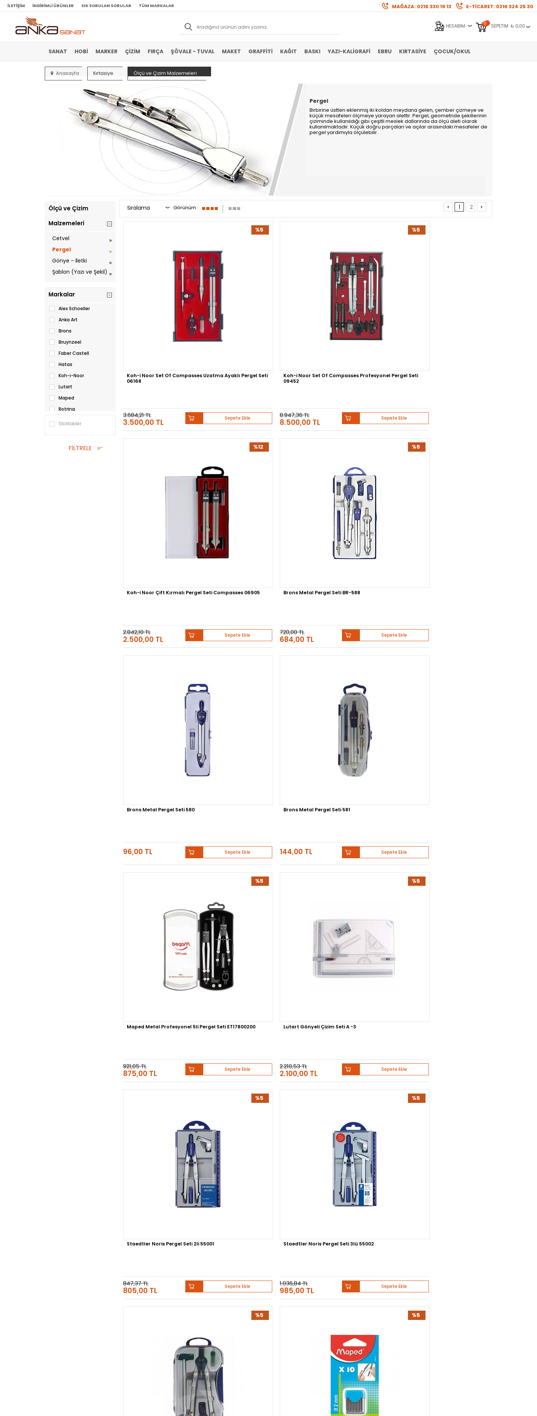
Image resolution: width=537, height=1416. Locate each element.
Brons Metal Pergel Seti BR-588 (446, 316)
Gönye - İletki (69, 260)
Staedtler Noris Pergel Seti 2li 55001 (163, 604)
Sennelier (356, 1185)
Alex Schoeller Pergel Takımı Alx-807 (447, 1034)
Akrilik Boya (60, 1263)
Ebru (385, 51)
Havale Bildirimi (215, 1275)
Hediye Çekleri (287, 1286)
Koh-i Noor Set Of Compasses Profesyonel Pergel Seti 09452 (254, 319)
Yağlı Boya (60, 1275)
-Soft (227, 1406)
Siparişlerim (211, 1286)
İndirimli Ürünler (53, 6)
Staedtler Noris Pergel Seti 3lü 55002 (257, 604)
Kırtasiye (412, 51)
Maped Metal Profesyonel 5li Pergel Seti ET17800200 (354, 460)
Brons (60, 331)
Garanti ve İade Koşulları (149, 1275)
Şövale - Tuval (192, 51)
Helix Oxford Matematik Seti (259, 744)
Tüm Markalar (156, 6)
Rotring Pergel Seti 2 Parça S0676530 (257, 891)
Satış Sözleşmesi (141, 1263)
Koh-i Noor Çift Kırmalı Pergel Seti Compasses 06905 (347, 319)
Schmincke (455, 1179)
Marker (106, 51)
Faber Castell (68, 353)
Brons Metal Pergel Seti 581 (257, 457)
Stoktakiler (64, 424)
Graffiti (260, 51)
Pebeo (383, 1185)
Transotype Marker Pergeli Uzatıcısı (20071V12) (445, 747)
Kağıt (288, 51)
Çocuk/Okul (452, 51)
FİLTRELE (80, 448)
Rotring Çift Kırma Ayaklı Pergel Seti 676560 (348, 891)
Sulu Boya (59, 1252)
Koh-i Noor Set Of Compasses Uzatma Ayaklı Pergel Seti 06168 (163, 319)
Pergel (61, 249)
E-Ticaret (246, 1406)
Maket (231, 51)
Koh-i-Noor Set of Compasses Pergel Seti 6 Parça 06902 (161, 1036)
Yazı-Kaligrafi (349, 51)
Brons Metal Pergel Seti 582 (352, 601)
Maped (61, 398)
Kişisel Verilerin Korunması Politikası (152, 1288)
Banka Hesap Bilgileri (146, 1252)
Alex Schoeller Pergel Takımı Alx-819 (353, 1034)
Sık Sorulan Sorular (106, 6)
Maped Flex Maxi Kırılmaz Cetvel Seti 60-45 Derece (443, 891)
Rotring (61, 409)
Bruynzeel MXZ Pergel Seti (350, 744)
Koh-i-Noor (66, 375)
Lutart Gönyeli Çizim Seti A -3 (445, 460)
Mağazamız (285, 1263)
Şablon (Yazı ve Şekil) (79, 272)
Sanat (57, 51)
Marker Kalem (63, 1286)
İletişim (16, 6)
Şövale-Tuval (63, 1297)
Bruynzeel (64, 342)
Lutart (60, 387)
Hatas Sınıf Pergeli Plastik (256, 1031)
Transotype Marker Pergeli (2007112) (163, 891)
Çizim (132, 51)
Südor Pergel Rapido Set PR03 (160, 747)
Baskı (312, 51)
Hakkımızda (285, 1252)
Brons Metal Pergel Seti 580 (164, 457)
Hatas (60, 364)
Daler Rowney (261, 1185)
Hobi (81, 51)
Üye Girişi (207, 1263)
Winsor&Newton (216, 1185)
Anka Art (63, 320)
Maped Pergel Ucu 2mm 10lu (447, 601)
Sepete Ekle (190, 344)
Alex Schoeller (69, 308)
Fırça (155, 51)
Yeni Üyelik (209, 1252)
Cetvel (60, 238)
